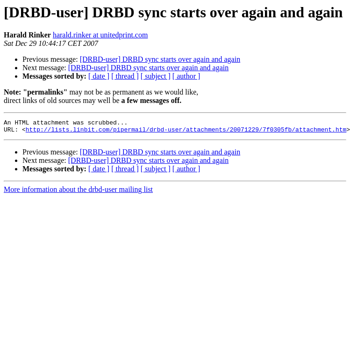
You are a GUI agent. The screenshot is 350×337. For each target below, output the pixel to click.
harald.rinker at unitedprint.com (100, 35)
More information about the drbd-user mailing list (78, 192)
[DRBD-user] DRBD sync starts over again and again (160, 59)
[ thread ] (125, 76)
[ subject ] (156, 76)
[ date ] (98, 76)
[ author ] (186, 76)
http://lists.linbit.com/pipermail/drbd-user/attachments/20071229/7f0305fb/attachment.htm (186, 132)
